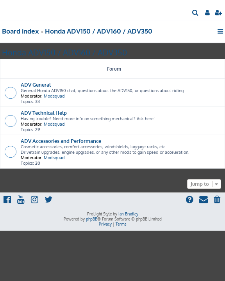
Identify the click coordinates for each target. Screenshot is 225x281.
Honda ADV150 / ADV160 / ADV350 (64, 52)
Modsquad (54, 96)
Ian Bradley (128, 214)
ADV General (36, 84)
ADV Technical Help (44, 112)
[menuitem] (195, 13)
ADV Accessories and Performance (61, 140)
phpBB (91, 219)
